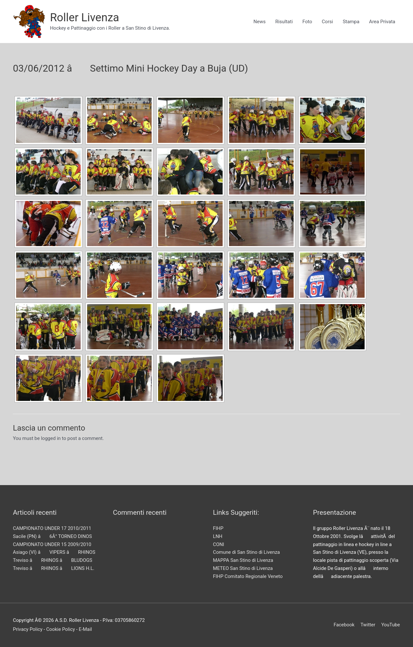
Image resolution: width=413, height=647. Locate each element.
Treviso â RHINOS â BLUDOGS (53, 560)
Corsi (327, 22)
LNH (217, 536)
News (259, 22)
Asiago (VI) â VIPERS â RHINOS (54, 552)
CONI (218, 544)
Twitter (367, 625)
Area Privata (382, 22)
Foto (307, 22)
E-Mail (86, 629)
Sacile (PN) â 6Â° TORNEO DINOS (53, 536)
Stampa (351, 22)
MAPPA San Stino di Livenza (243, 560)
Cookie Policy (61, 629)
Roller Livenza (85, 17)
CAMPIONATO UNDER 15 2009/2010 (52, 544)
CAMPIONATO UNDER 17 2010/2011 (52, 528)
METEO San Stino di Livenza (243, 568)
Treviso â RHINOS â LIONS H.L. (54, 568)
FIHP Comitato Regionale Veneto (248, 576)
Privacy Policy (28, 629)
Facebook (343, 625)
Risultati (284, 22)
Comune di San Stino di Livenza (246, 552)
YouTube (390, 625)
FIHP (218, 528)
